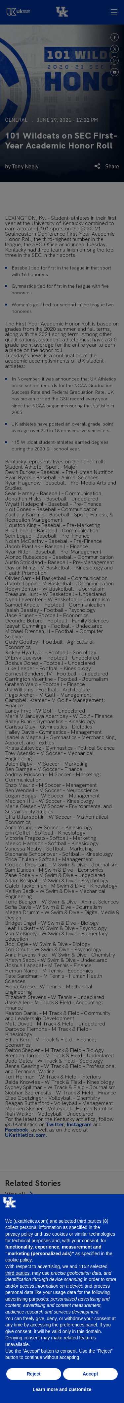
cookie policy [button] (18, 1259)
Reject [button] (34, 1373)
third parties (17, 1273)
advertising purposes (26, 1299)
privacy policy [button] (19, 1234)
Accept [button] (90, 1373)
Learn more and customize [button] (62, 1389)
